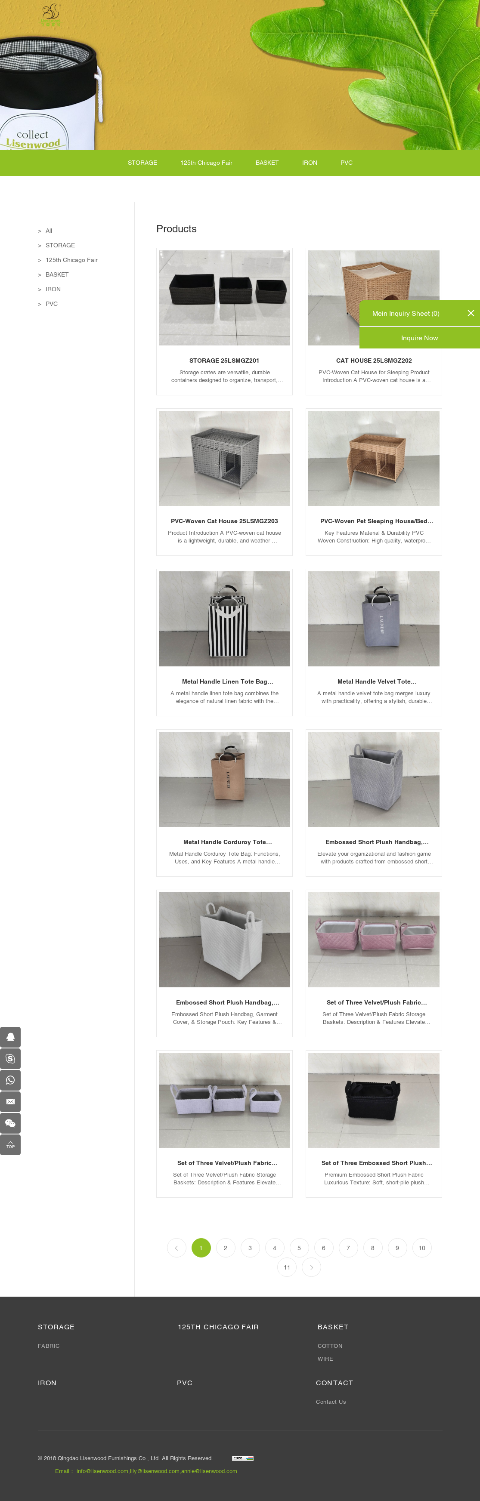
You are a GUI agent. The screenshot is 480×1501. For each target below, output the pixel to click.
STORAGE (142, 163)
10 (421, 1267)
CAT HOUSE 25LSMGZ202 (374, 361)
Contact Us (331, 1402)
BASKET (267, 163)
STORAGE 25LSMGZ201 (224, 361)
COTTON (330, 1346)
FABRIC (49, 1346)
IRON (309, 163)
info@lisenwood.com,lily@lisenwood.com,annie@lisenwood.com (157, 1471)
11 (287, 1287)
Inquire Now (419, 338)
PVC (347, 163)
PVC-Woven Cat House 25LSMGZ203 (224, 521)
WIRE (325, 1359)
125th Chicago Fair (206, 163)
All (49, 231)
